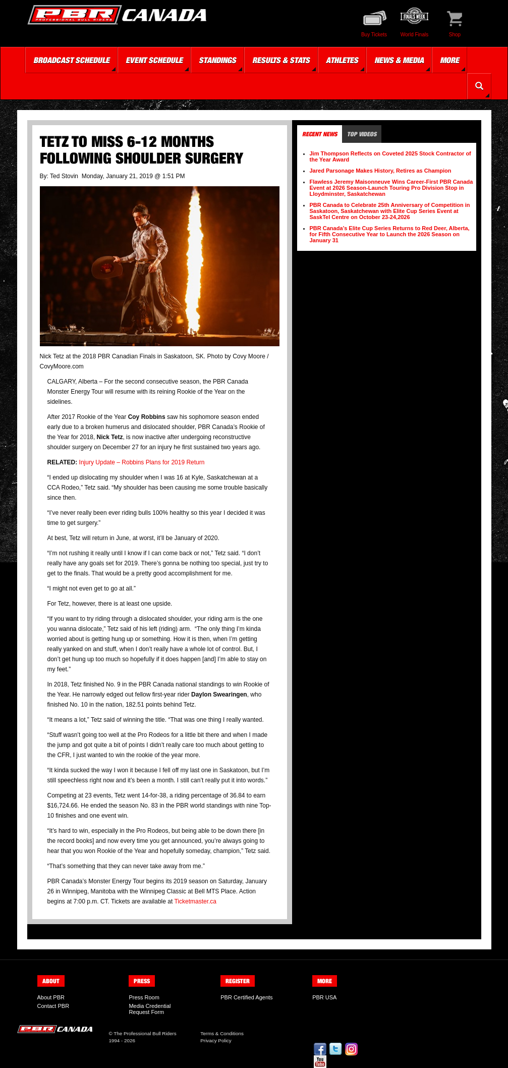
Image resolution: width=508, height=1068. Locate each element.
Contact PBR (53, 1006)
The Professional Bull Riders (145, 1033)
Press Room (144, 997)
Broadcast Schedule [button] (71, 60)
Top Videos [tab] (361, 134)
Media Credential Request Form (150, 1009)
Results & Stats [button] (281, 60)
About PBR (51, 997)
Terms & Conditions (222, 1033)
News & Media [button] (399, 60)
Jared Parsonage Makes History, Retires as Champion (380, 171)
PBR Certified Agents (246, 997)
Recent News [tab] (319, 134)
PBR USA (324, 997)
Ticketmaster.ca (195, 901)
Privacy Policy (215, 1040)
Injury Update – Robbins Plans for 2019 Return (142, 462)
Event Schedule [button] (154, 60)
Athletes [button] (342, 60)
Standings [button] (217, 60)
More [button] (449, 60)
